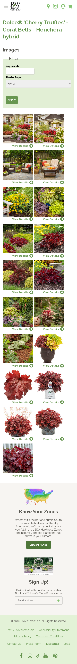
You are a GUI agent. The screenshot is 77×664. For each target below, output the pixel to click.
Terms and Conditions (49, 636)
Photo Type (14, 77)
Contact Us (14, 643)
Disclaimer (52, 643)
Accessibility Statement (54, 630)
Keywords (12, 66)
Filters (15, 59)
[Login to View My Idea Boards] (55, 4)
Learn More (38, 544)
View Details (20, 145)
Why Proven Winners (21, 630)
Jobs (67, 643)
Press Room (33, 643)
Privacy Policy (22, 636)
